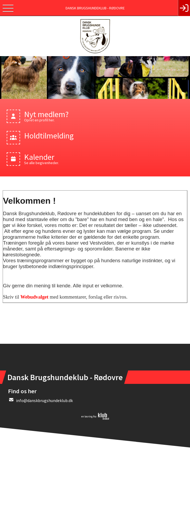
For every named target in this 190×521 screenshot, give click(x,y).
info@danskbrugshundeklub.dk (44, 400)
